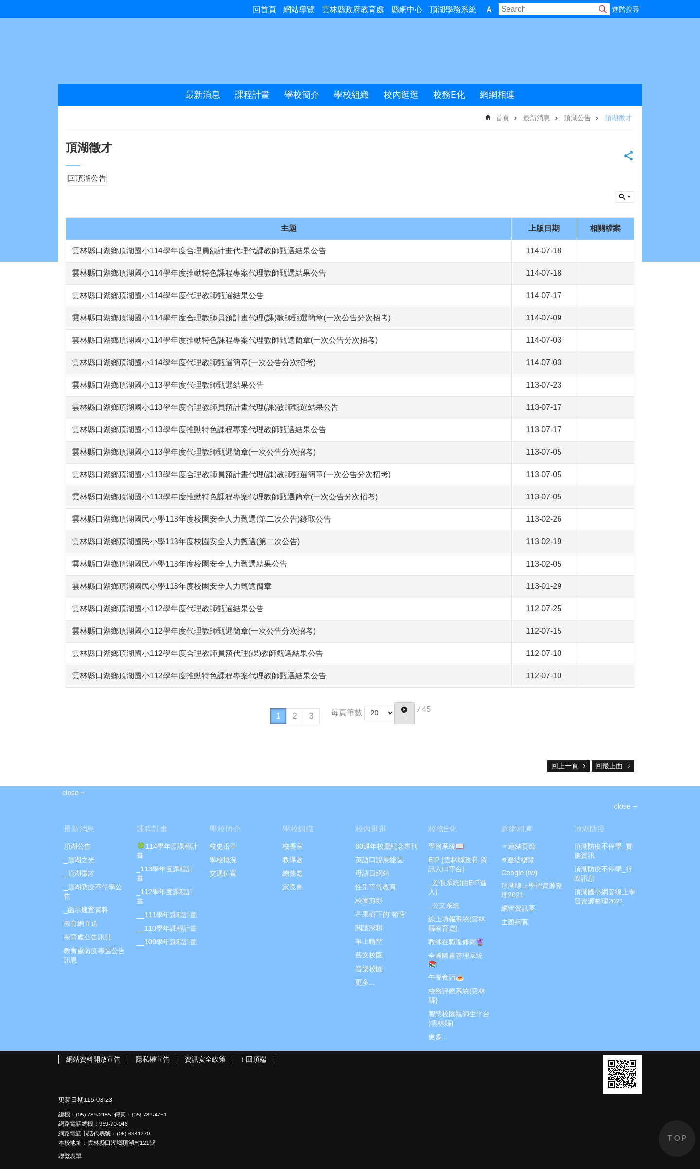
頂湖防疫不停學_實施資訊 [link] (603, 850)
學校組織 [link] (351, 95)
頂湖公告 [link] (577, 118)
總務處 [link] (292, 873)
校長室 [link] (292, 846)
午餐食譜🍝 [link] (446, 977)
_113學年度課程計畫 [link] (165, 873)
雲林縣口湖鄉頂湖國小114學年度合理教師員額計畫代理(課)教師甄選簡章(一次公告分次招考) (231, 318)
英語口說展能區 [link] (379, 860)
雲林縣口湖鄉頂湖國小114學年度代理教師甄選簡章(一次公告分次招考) (193, 362)
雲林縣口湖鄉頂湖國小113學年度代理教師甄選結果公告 (168, 385)
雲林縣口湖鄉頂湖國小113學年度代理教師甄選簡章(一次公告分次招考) (193, 452)
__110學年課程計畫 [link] (167, 928)
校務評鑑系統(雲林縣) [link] (456, 995)
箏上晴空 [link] (369, 941)
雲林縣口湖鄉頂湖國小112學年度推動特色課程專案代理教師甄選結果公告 (199, 676)
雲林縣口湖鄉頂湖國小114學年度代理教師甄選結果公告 (168, 295)
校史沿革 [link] (223, 846)
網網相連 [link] (497, 95)
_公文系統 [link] (443, 905)
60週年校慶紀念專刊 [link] (386, 846)
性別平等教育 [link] (375, 887)
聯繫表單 (70, 1156)
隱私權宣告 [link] (153, 1059)
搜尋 (603, 9)
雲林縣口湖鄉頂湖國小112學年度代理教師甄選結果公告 (168, 608)
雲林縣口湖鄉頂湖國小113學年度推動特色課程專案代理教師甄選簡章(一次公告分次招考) (225, 497)
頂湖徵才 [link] (618, 118)
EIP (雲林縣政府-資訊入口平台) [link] (457, 864)
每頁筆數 (346, 712)
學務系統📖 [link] (446, 846)
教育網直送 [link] (81, 923)
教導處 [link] (292, 860)
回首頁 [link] (264, 9)
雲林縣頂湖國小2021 (160, 51)
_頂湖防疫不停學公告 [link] (93, 891)
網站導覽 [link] (299, 9)
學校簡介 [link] (301, 95)
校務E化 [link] (449, 95)
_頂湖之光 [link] (79, 860)
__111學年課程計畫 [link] (167, 915)
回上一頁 (564, 766)
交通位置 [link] (223, 873)
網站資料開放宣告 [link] (93, 1059)
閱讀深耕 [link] (369, 928)
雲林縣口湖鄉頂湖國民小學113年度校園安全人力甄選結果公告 (179, 564)
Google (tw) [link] (519, 873)
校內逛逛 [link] (401, 95)
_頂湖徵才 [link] (79, 873)
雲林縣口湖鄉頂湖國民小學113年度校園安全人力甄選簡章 (172, 586)
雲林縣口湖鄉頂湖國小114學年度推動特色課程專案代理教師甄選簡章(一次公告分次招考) (225, 340)
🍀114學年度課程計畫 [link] (167, 850)
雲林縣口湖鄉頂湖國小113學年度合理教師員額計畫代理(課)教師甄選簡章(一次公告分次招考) (231, 474)
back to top (677, 1138)
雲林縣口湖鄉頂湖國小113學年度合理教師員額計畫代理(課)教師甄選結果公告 (205, 407)
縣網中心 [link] (406, 9)
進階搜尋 (625, 9)
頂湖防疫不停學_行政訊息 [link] (603, 873)
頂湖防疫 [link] (589, 829)
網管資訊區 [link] (518, 908)
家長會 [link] (292, 887)
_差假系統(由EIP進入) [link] (457, 887)
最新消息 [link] (202, 95)
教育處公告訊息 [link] (87, 937)
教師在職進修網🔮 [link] (456, 942)
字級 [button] (489, 9)
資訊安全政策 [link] (205, 1059)
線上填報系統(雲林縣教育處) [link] (456, 923)
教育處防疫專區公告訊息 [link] (94, 955)
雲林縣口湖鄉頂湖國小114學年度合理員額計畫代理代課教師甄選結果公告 (199, 251)
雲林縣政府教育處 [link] (353, 9)
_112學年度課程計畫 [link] (165, 896)
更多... (365, 982)
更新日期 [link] (71, 1099)
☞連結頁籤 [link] (518, 846)
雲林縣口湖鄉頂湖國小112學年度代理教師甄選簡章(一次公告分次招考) (193, 631)
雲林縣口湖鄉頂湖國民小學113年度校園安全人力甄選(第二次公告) (186, 541)
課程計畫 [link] (252, 95)
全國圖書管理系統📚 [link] (455, 960)
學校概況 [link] (223, 860)
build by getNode (624, 197)
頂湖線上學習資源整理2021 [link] (531, 890)
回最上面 (609, 766)
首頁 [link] (502, 118)
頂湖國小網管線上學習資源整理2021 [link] (604, 896)
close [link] (70, 793)
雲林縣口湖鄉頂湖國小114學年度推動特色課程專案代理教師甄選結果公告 (199, 273)
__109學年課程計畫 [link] (167, 942)
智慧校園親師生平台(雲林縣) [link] (459, 1018)
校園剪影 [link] (369, 900)
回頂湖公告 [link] (87, 178)
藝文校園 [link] (369, 955)
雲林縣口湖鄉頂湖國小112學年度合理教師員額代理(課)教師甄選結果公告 (197, 653)
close (622, 806)
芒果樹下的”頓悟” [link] (381, 914)
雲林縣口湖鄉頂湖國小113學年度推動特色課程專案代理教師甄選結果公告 (199, 429)
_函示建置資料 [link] (86, 910)
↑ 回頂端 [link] (253, 1059)
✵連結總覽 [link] (517, 860)
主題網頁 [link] (514, 922)
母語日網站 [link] (372, 873)
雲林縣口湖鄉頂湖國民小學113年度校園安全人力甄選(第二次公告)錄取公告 (201, 519)
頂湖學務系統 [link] (453, 9)
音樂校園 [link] (369, 969)
